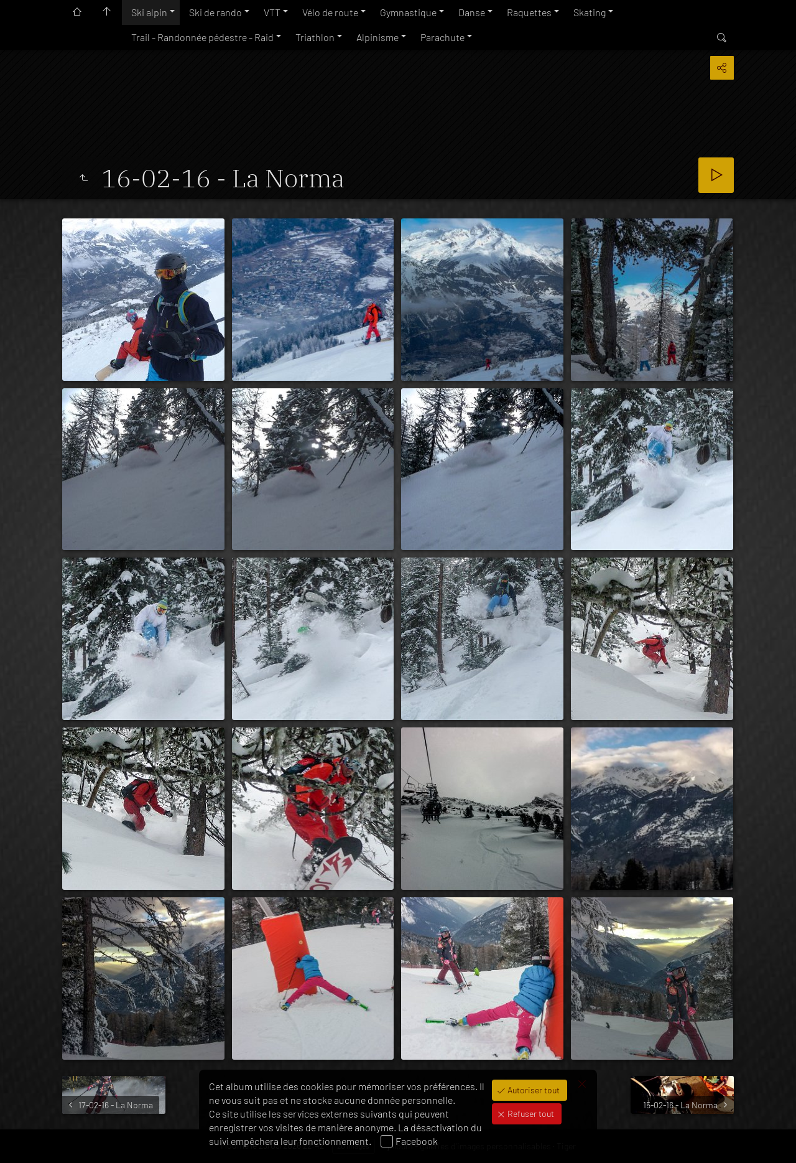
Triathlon (315, 37)
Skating (589, 12)
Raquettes (529, 12)
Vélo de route (330, 12)
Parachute (442, 37)
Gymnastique (408, 12)
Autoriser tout (533, 1090)
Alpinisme (377, 37)
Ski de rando (215, 12)
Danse (471, 12)
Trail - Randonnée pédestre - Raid (202, 37)
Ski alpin (149, 12)
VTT (272, 12)
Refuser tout (530, 1113)
